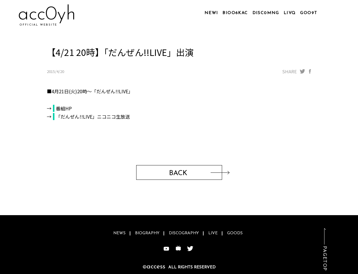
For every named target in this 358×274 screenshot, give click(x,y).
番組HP (64, 108)
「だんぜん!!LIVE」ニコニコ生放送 (93, 116)
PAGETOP (324, 258)
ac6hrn (46, 14)
